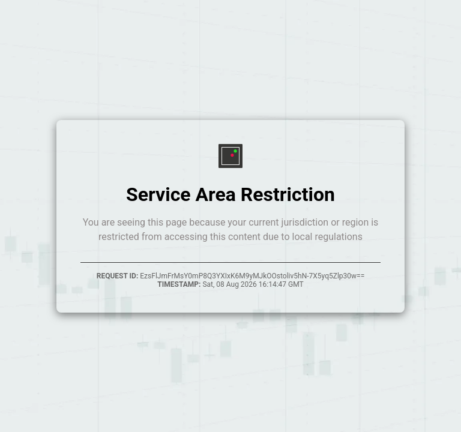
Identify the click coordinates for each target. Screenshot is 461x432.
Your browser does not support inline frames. (230, 216)
